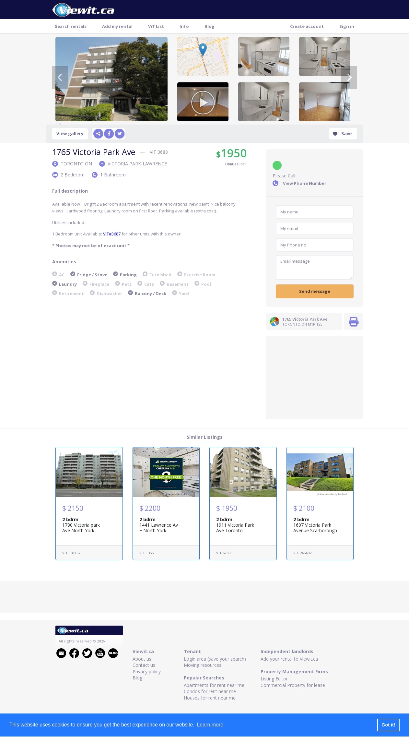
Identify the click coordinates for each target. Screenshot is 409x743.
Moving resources (202, 665)
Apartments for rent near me (214, 685)
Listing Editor (274, 679)
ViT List (156, 26)
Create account (307, 26)
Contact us (144, 665)
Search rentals (71, 26)
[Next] (349, 77)
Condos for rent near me (210, 691)
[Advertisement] (314, 376)
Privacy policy (147, 671)
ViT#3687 (112, 234)
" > (111, 79)
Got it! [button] (388, 724)
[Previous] (60, 77)
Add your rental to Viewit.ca (289, 659)
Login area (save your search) (215, 659)
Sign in (346, 26)
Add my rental (117, 26)
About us (142, 659)
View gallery (70, 133)
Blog (209, 26)
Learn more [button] (210, 724)
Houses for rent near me (210, 698)
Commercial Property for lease (293, 685)
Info (184, 26)
